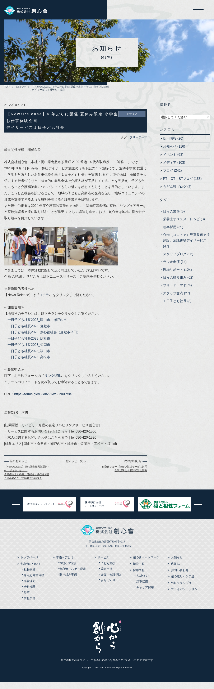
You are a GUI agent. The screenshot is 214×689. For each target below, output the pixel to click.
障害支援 (106, 575)
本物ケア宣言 (68, 570)
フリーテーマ (138, 144)
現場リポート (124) (177, 276)
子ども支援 (108, 570)
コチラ (44, 302)
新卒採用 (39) (173, 234)
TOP (6, 87)
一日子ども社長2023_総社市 (29, 345)
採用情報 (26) (173, 145)
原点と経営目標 (34, 582)
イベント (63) (173, 161)
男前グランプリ (181, 589)
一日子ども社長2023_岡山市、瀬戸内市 (37, 326)
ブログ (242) (172, 177)
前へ (15, 511)
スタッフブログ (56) (178, 261)
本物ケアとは (65, 564)
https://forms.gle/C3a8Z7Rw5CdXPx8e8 (44, 401)
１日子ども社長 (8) (177, 308)
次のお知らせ (135, 468)
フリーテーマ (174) (177, 292)
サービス (103, 564)
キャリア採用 (145, 594)
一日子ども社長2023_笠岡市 (29, 351)
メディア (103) (174, 169)
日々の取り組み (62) (178, 284)
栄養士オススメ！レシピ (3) (184, 226)
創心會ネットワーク (146, 564)
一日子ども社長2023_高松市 (29, 364)
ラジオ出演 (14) (175, 268)
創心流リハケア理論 (72, 575)
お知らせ (20, 87)
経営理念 (30, 588)
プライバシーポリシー (185, 596)
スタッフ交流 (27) (176, 300)
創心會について (30, 570)
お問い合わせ (180, 577)
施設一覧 (139, 570)
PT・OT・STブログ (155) (182, 185)
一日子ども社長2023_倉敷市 (29, 333)
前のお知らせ (15, 468)
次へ (198, 511)
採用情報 (139, 577)
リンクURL (52, 382)
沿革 (27, 599)
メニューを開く (195, 10)
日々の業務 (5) (174, 218)
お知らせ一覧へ (75, 468)
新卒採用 (142, 588)
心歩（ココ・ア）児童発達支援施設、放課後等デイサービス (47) (186, 247)
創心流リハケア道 (182, 583)
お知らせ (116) (174, 153)
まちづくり (108, 587)
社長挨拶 (30, 576)
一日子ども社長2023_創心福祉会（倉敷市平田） (44, 339)
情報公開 (30, 605)
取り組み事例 (68, 581)
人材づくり (143, 583)
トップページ (29, 564)
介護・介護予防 (111, 581)
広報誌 (175, 570)
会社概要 (30, 593)
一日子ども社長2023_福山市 (29, 358)
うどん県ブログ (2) (177, 193)
